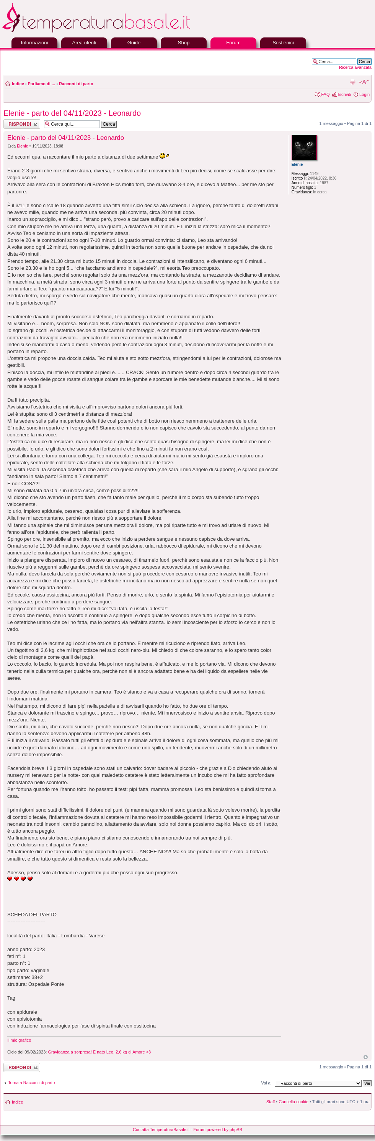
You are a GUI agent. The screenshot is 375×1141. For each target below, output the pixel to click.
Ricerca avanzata (355, 67)
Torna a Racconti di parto (31, 1082)
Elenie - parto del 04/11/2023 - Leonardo (72, 113)
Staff (270, 1101)
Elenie (22, 146)
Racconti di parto (76, 83)
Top (366, 1057)
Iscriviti (344, 94)
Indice (18, 83)
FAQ (325, 94)
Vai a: (266, 1083)
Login (364, 94)
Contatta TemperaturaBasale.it (161, 1129)
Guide (134, 42)
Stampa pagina (352, 82)
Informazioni (34, 42)
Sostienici (283, 42)
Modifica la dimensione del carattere (364, 82)
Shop (183, 42)
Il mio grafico (19, 1040)
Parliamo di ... (41, 83)
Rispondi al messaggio (21, 124)
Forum (233, 42)
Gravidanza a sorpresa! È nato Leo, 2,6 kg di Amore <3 (99, 1052)
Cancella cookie (293, 1101)
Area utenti (84, 42)
